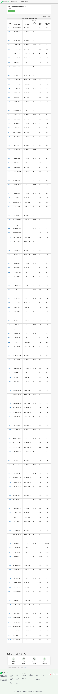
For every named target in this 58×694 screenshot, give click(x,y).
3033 (9, 280)
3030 (9, 276)
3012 (9, 473)
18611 (9, 609)
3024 (9, 259)
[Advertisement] (30, 649)
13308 (9, 565)
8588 (9, 232)
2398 (9, 464)
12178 (9, 403)
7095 (9, 315)
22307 (9, 626)
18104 (9, 241)
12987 (9, 517)
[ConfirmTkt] (4, 672)
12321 (9, 425)
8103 (9, 206)
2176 (9, 40)
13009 (9, 525)
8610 (9, 215)
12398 (9, 455)
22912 (9, 368)
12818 (9, 486)
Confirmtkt (45, 674)
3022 (9, 250)
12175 (9, 390)
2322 (9, 57)
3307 (9, 167)
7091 (9, 307)
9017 (9, 350)
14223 (9, 569)
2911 (9, 123)
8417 (9, 333)
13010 (9, 530)
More (26, 1)
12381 (9, 434)
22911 (9, 364)
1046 (9, 31)
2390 (9, 92)
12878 (9, 504)
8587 (9, 228)
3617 (9, 224)
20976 (9, 622)
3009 (9, 145)
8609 (9, 210)
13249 (9, 552)
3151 (9, 154)
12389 (9, 442)
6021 (9, 298)
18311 (9, 372)
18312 (9, 377)
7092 (9, 311)
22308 (9, 630)
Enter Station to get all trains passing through (17, 6)
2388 (9, 84)
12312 (9, 420)
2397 (9, 460)
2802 (9, 110)
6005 (9, 289)
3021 (9, 245)
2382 (9, 66)
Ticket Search (13, 1)
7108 (9, 329)
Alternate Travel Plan (38, 681)
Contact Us (24, 675)
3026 (9, 267)
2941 (9, 132)
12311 (9, 416)
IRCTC (25, 667)
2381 (9, 62)
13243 (9, 543)
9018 (9, 355)
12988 (9, 521)
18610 (9, 604)
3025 (9, 263)
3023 (9, 254)
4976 (9, 197)
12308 (9, 412)
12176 (9, 394)
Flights (11, 676)
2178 (9, 49)
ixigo (30, 674)
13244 (9, 547)
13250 (9, 556)
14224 (9, 219)
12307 (9, 407)
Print (49, 16)
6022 (9, 302)
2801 (9, 106)
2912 (9, 127)
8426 (9, 346)
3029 (9, 272)
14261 (9, 582)
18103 (9, 237)
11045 (9, 381)
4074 (9, 180)
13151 (9, 534)
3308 (9, 171)
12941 (9, 508)
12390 (9, 447)
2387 (9, 79)
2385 (9, 71)
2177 (9, 44)
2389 (9, 88)
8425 (9, 342)
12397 (9, 451)
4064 (9, 595)
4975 (9, 193)
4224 (9, 189)
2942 (9, 136)
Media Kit (24, 676)
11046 (9, 385)
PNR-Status (21, 1)
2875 (9, 114)
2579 (9, 97)
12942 (9, 512)
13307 (9, 560)
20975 (9, 617)
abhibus (31, 675)
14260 (9, 578)
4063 (9, 591)
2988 (9, 140)
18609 (9, 600)
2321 (9, 53)
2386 (9, 75)
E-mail (44, 16)
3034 (9, 285)
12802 (9, 482)
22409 (9, 635)
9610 (9, 359)
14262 (9, 587)
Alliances (24, 678)
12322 (9, 429)
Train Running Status (17, 678)
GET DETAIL (11, 10)
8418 (9, 337)
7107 (9, 324)
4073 (9, 175)
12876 (9, 495)
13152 (9, 539)
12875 (9, 490)
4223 (9, 184)
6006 (9, 294)
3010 (9, 149)
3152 (9, 158)
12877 (9, 499)
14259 (9, 574)
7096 (9, 320)
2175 (9, 36)
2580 (9, 101)
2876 (9, 119)
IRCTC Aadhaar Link (17, 685)
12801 (9, 477)
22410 (9, 639)
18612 (9, 613)
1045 (9, 27)
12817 (9, 202)
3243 (9, 162)
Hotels (11, 678)
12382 (9, 438)
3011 (9, 469)
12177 (9, 399)
